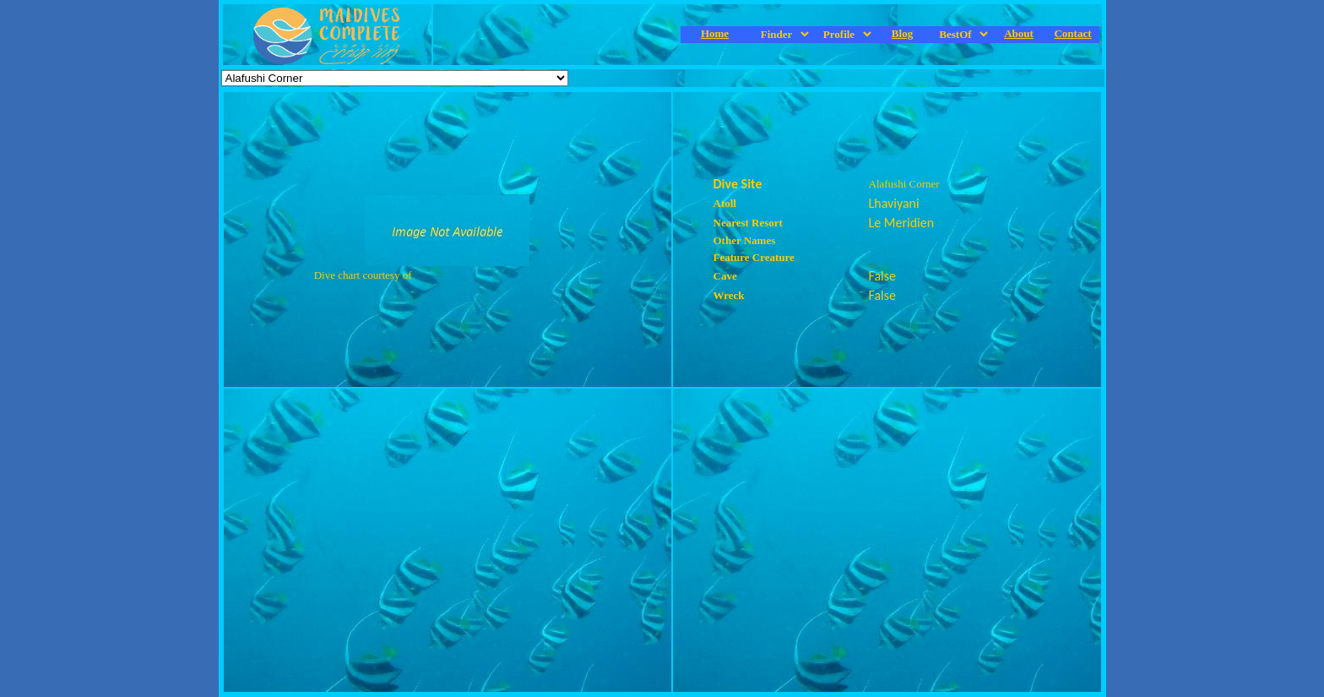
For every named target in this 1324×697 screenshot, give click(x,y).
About (1019, 33)
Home (715, 33)
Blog (902, 33)
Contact (1072, 33)
